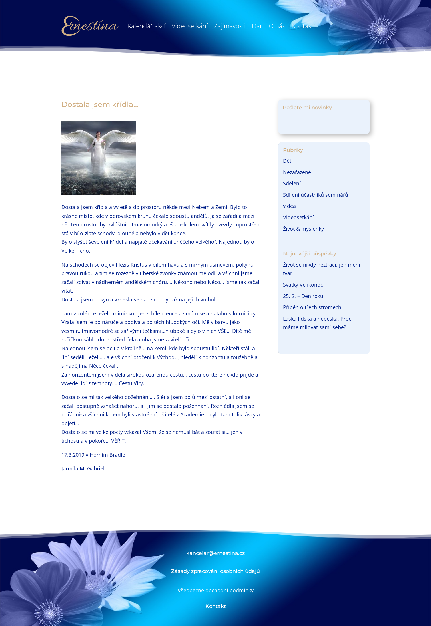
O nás (277, 25)
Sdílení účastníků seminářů (315, 194)
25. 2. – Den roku (303, 296)
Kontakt (302, 25)
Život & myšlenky (303, 228)
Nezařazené (297, 172)
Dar (257, 25)
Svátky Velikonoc (303, 284)
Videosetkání (190, 25)
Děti (288, 160)
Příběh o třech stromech (312, 307)
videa (289, 205)
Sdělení (292, 183)
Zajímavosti (230, 25)
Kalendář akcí (146, 25)
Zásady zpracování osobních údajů (215, 571)
